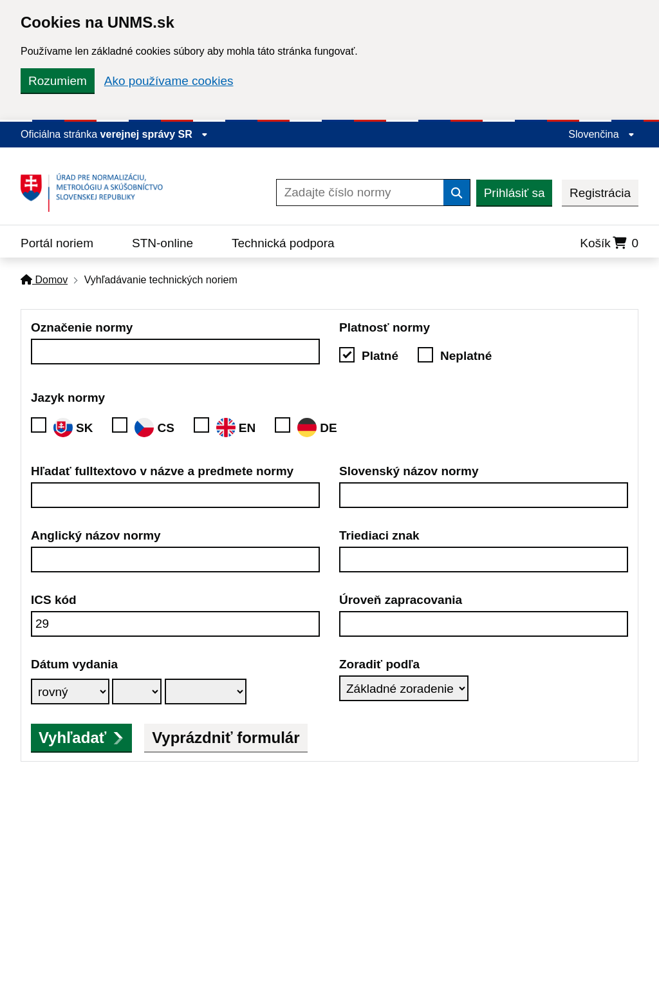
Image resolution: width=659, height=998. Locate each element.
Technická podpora (283, 243)
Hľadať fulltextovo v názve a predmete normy (162, 471)
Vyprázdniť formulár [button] (225, 737)
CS (154, 427)
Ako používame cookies (169, 81)
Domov (44, 279)
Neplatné (466, 355)
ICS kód (54, 600)
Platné (380, 355)
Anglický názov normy (96, 535)
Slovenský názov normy (408, 471)
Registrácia (600, 193)
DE (317, 427)
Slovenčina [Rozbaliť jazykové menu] (601, 134)
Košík (609, 243)
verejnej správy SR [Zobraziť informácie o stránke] (154, 134)
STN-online (162, 243)
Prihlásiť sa (514, 193)
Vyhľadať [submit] (81, 737)
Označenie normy (82, 327)
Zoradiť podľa (379, 664)
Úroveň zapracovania (400, 600)
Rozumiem (57, 81)
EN (235, 427)
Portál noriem (57, 243)
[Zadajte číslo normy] (360, 192)
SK (73, 427)
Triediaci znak (379, 535)
